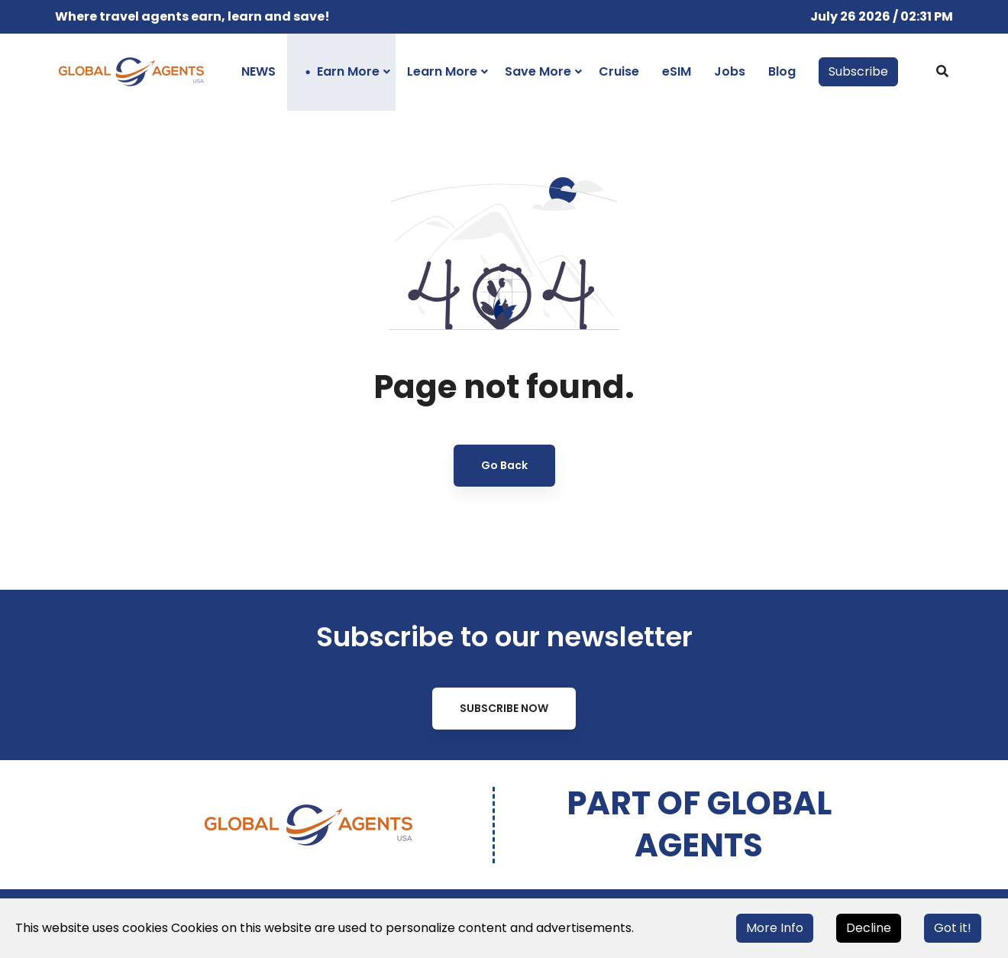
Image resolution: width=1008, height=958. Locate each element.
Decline (868, 928)
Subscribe (858, 71)
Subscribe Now (504, 708)
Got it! (952, 928)
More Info (774, 928)
